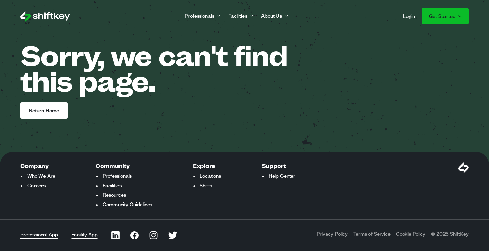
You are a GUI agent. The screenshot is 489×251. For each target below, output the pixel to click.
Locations (210, 176)
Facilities (112, 185)
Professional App (39, 235)
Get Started (445, 16)
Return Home (44, 111)
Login (409, 16)
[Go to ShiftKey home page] (45, 16)
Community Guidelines (127, 204)
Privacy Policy (332, 234)
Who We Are (41, 176)
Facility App (84, 235)
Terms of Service (372, 234)
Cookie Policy (410, 234)
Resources (114, 195)
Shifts (206, 185)
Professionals (117, 176)
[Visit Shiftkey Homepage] (463, 167)
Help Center (282, 176)
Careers (36, 185)
